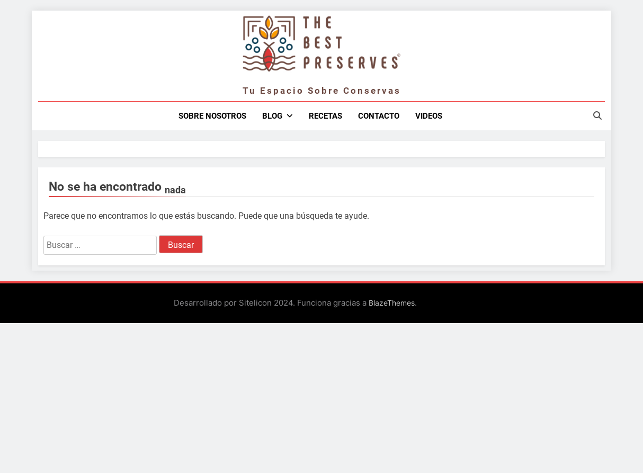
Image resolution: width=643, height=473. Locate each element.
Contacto (378, 116)
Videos (428, 116)
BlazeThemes (392, 302)
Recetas (325, 116)
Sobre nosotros (212, 116)
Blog (272, 116)
